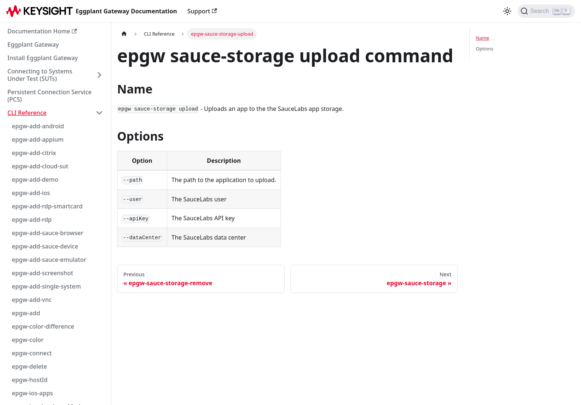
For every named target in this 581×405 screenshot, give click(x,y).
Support (202, 11)
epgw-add (26, 313)
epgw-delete (29, 366)
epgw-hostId (29, 380)
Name (482, 37)
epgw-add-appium (38, 139)
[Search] (546, 11)
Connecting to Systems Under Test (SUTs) (39, 75)
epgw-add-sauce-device (45, 246)
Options (485, 48)
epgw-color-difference (43, 326)
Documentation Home (42, 31)
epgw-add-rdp (32, 219)
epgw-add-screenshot (42, 273)
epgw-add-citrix (34, 153)
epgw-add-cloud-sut (40, 166)
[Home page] (124, 34)
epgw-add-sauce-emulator (49, 260)
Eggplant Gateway (33, 44)
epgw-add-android (38, 126)
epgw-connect (32, 353)
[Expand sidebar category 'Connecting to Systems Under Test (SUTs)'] (99, 75)
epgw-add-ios (31, 193)
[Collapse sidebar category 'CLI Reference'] (99, 113)
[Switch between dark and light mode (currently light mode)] (507, 11)
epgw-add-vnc (32, 300)
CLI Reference (26, 113)
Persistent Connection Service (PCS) (49, 95)
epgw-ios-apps (32, 393)
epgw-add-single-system (46, 286)
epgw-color (28, 340)
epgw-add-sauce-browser (47, 233)
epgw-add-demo (35, 179)
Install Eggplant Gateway (42, 58)
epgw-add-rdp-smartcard (47, 206)
